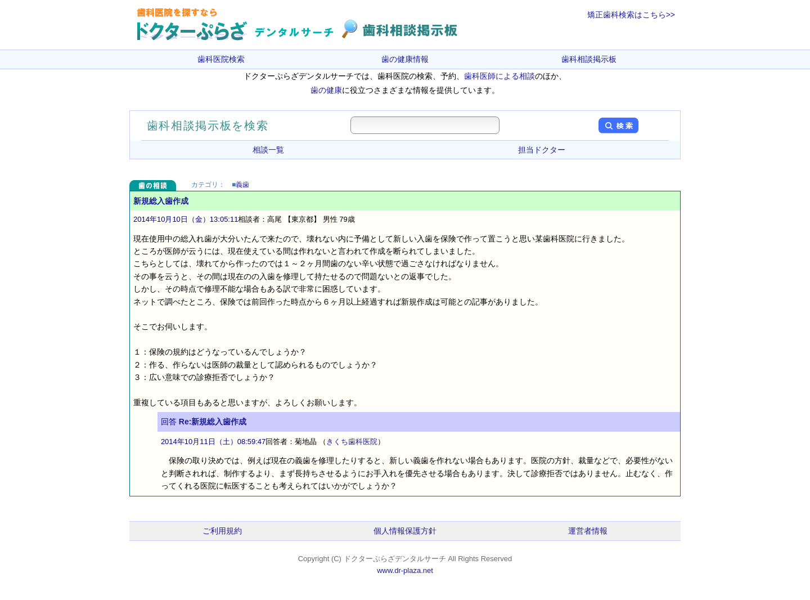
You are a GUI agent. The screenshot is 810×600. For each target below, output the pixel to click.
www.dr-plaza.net (405, 570)
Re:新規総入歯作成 (213, 421)
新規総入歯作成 (160, 200)
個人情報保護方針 (405, 530)
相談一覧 (268, 149)
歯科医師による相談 (499, 75)
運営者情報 (588, 530)
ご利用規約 (222, 530)
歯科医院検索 (221, 59)
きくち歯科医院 (351, 441)
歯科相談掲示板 (588, 59)
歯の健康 (326, 90)
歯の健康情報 (405, 59)
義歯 (242, 185)
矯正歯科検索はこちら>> (631, 14)
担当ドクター (541, 149)
